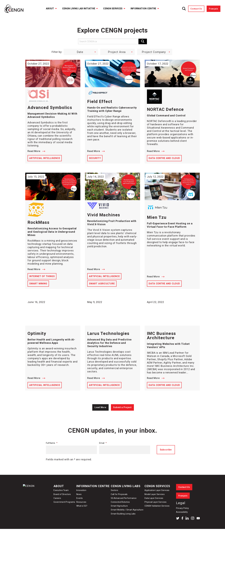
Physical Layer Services (155, 511)
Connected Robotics (120, 511)
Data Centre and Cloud (164, 158)
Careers (57, 507)
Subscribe (166, 458)
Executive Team (61, 499)
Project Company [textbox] (154, 52)
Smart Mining (38, 283)
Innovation (81, 499)
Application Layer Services (156, 499)
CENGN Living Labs (125, 495)
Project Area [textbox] (117, 52)
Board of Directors (62, 503)
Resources (81, 511)
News (79, 503)
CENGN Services (112, 8)
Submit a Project (122, 416)
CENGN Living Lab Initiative (78, 8)
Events (79, 507)
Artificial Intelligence (44, 158)
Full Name (51, 452)
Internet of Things (42, 276)
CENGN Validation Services (156, 515)
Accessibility (182, 521)
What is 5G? (81, 515)
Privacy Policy (182, 517)
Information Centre (143, 8)
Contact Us (196, 9)
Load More (100, 416)
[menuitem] (49, 9)
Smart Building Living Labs (123, 522)
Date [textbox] (80, 52)
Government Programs (64, 511)
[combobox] (81, 52)
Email (103, 452)
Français (213, 9)
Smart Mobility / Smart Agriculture (127, 519)
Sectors (114, 499)
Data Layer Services (153, 507)
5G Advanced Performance (123, 507)
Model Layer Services (154, 503)
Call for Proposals (119, 503)
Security (95, 158)
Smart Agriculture (102, 283)
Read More (36, 151)
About (50, 8)
